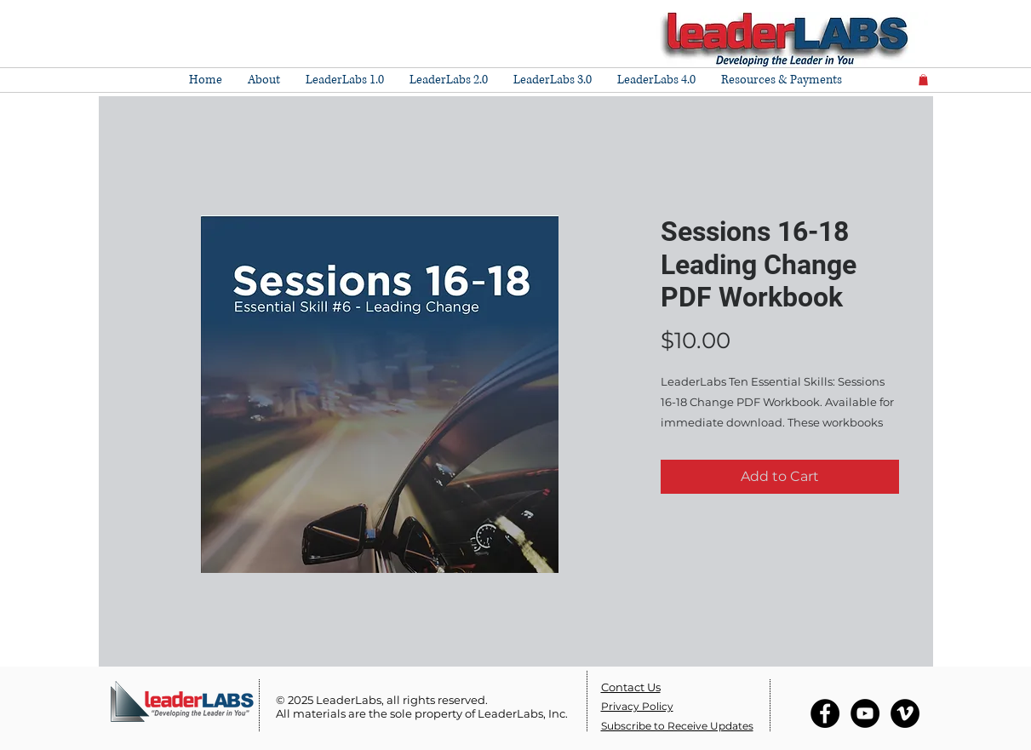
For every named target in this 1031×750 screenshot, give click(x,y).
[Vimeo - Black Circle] (905, 713)
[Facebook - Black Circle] (824, 713)
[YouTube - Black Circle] (865, 713)
